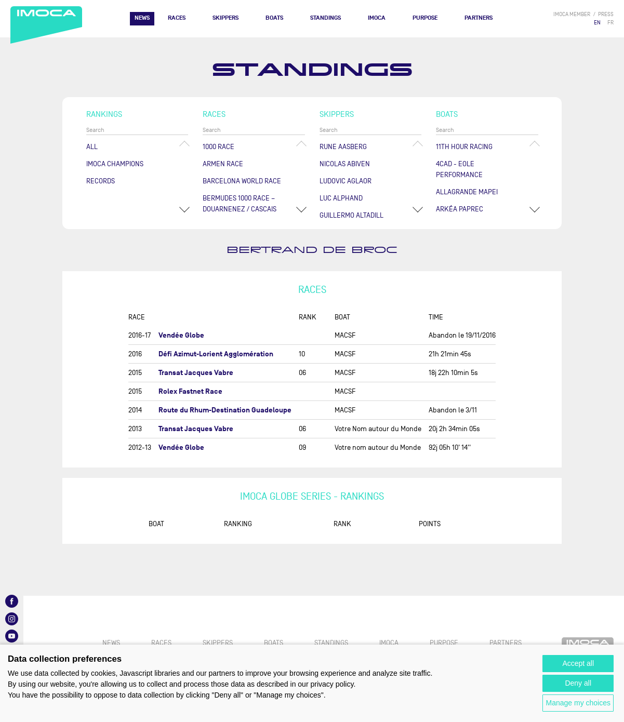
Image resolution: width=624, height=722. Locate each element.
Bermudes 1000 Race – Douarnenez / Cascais (239, 203)
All (92, 147)
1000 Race (218, 147)
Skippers (225, 18)
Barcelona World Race (242, 181)
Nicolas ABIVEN (345, 164)
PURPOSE (425, 18)
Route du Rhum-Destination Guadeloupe (224, 410)
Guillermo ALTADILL (351, 215)
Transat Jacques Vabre (195, 372)
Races (176, 18)
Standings (325, 18)
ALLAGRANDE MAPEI (467, 192)
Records (100, 181)
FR (610, 22)
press (606, 14)
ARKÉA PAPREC (459, 209)
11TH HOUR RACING (464, 147)
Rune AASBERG (343, 147)
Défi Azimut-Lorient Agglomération (215, 354)
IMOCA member (571, 14)
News (142, 18)
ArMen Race (223, 164)
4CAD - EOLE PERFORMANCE (459, 169)
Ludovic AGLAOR (345, 181)
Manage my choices (578, 703)
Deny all (578, 683)
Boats (274, 18)
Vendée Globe (181, 335)
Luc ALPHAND (341, 198)
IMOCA (377, 18)
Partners (478, 18)
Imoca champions (114, 164)
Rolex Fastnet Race (190, 391)
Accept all (578, 663)
